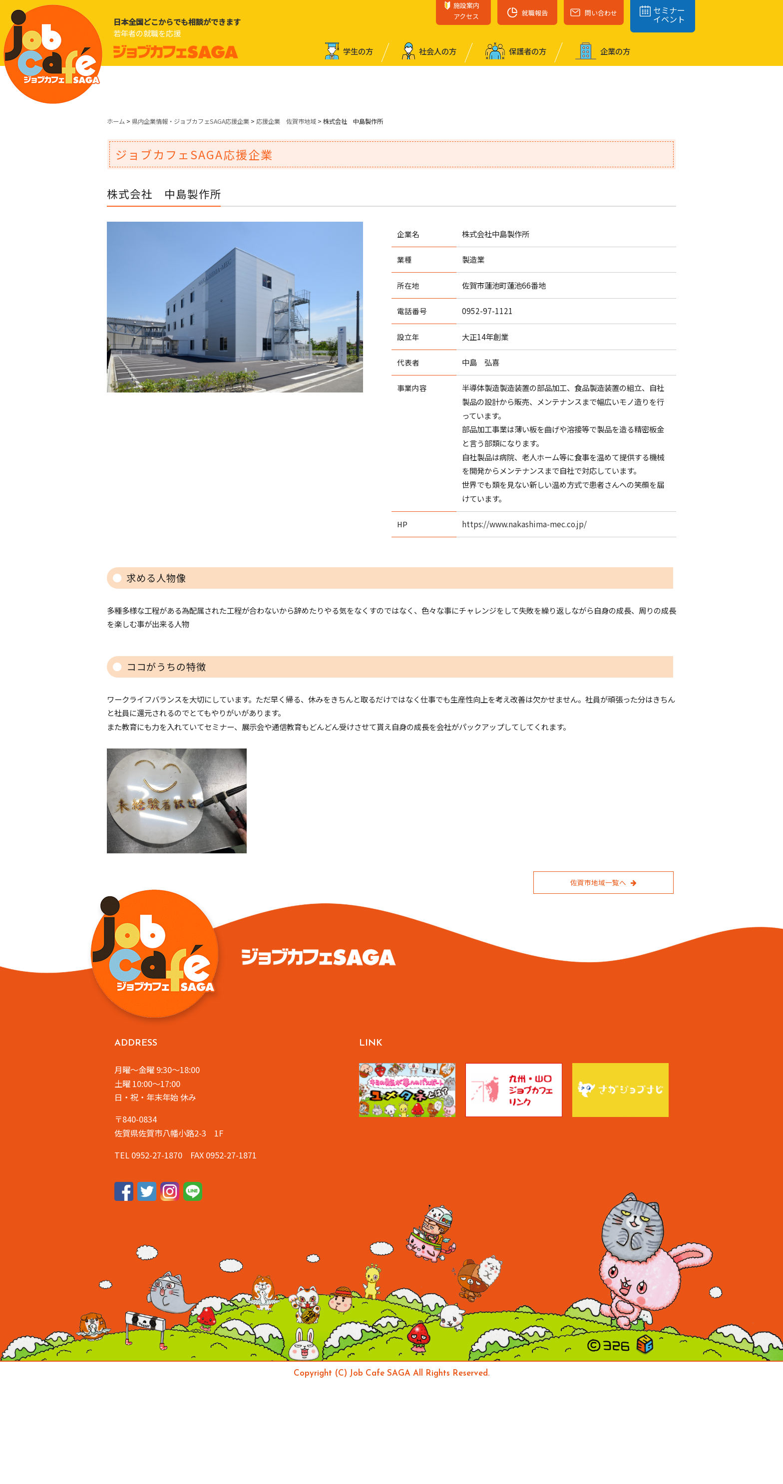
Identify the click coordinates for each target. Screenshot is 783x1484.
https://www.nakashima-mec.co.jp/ (524, 523)
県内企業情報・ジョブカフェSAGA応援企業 (190, 121)
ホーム (116, 121)
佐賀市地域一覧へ (603, 882)
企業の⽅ (602, 50)
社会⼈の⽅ (429, 50)
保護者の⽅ (515, 50)
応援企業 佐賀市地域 (286, 121)
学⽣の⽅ (349, 50)
